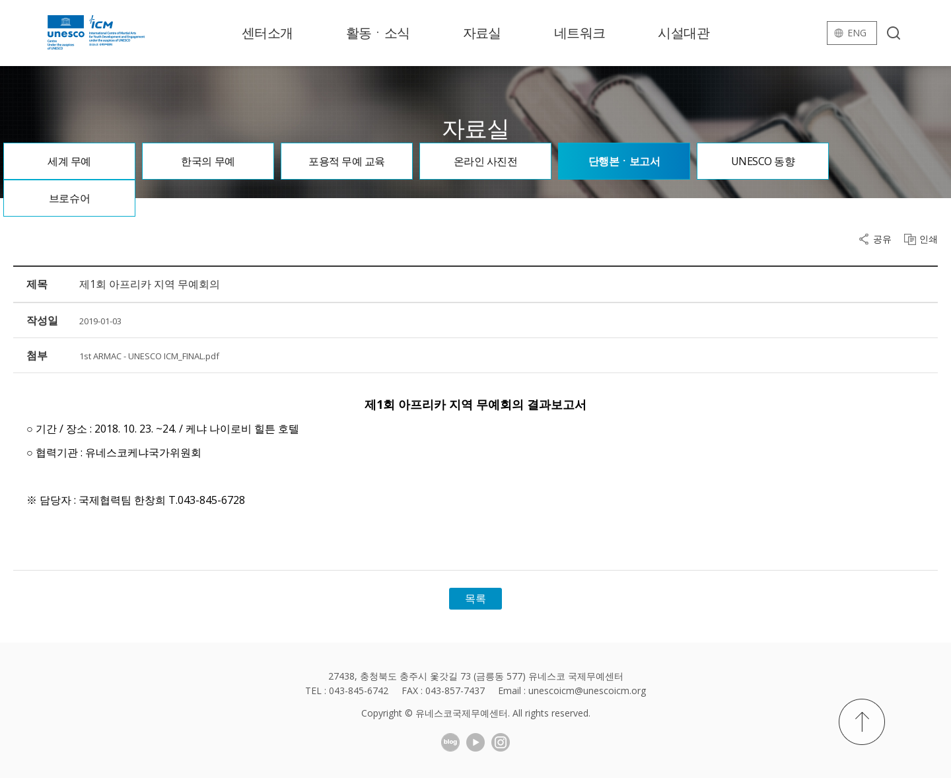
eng (856, 32)
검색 (893, 33)
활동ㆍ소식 (378, 33)
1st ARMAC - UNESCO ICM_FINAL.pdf (149, 356)
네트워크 (580, 33)
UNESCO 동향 (763, 161)
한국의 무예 (207, 161)
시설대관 (683, 33)
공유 (882, 239)
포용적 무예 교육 (346, 161)
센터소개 (267, 33)
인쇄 (928, 239)
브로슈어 (69, 198)
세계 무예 (69, 161)
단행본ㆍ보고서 (624, 161)
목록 (475, 598)
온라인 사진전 (486, 161)
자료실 (482, 33)
